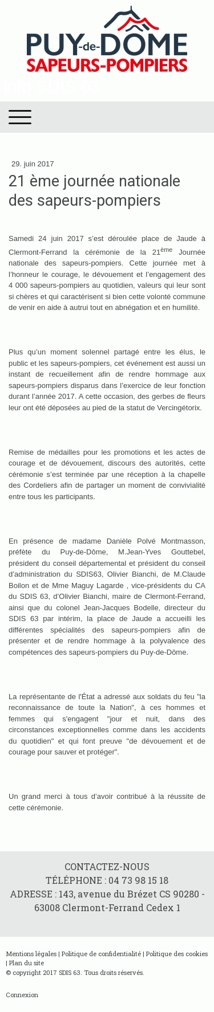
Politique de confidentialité (101, 953)
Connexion (22, 994)
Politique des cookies (177, 953)
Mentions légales (31, 953)
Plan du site (26, 962)
